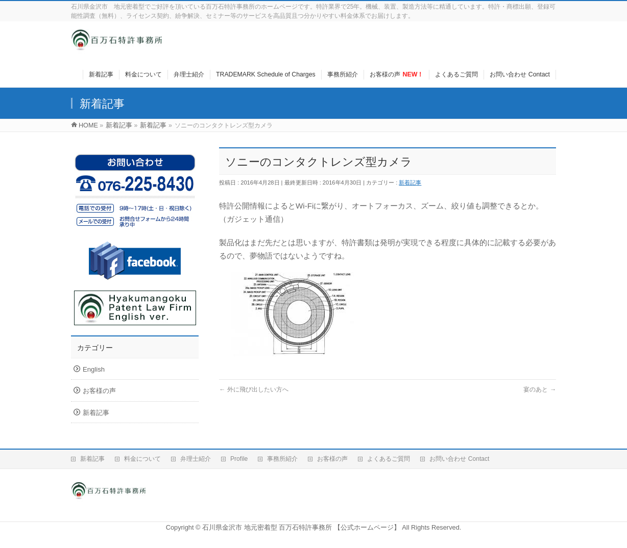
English (94, 369)
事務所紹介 (282, 458)
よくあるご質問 (388, 458)
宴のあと (539, 389)
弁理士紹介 (195, 458)
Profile (239, 458)
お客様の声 (99, 391)
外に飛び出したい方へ (253, 389)
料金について (142, 458)
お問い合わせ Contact (459, 458)
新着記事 (410, 182)
